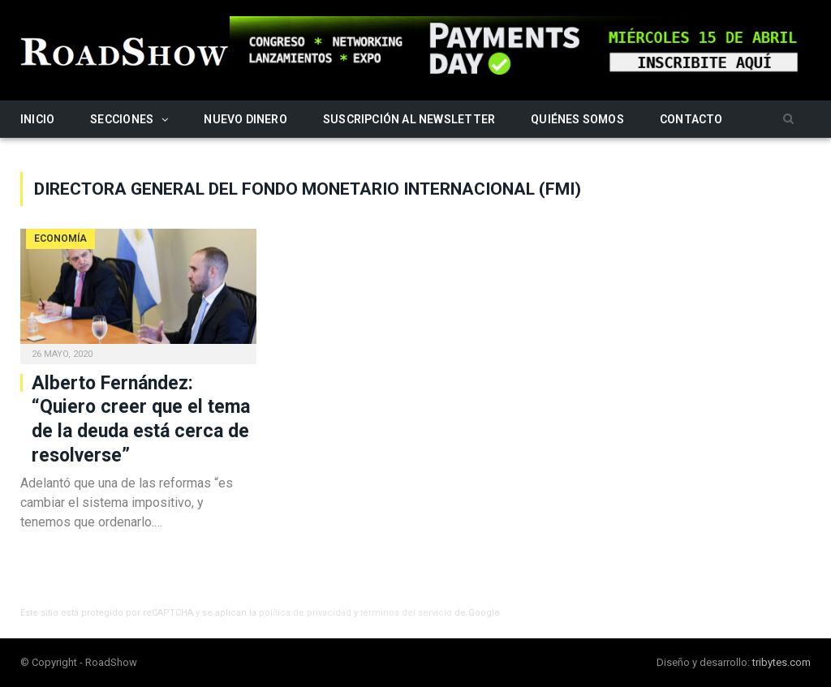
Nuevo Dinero (245, 119)
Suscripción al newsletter (409, 119)
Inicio (37, 119)
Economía (60, 238)
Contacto (691, 119)
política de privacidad (305, 613)
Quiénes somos (577, 119)
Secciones (121, 119)
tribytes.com (781, 662)
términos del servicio (406, 613)
